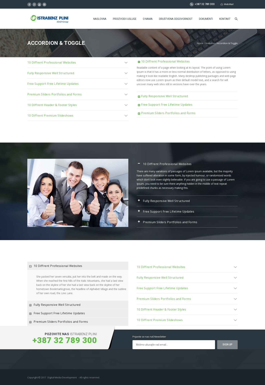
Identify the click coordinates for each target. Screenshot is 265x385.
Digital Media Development (62, 377)
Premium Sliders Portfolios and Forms (77, 94)
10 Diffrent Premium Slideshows (77, 116)
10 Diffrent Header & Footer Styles (77, 105)
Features (210, 43)
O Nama (148, 18)
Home (200, 43)
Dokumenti (206, 18)
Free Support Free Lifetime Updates (77, 84)
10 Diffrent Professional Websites (77, 62)
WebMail (227, 4)
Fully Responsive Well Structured (77, 73)
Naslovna (99, 18)
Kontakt (224, 18)
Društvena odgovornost (176, 18)
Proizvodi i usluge (124, 18)
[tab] (77, 62)
